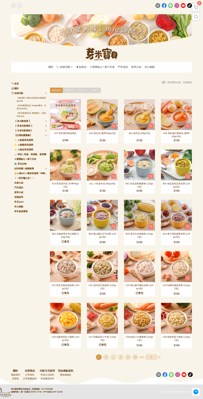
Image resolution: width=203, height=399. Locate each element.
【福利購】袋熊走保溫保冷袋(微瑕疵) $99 (31, 99)
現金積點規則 (65, 371)
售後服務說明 (47, 378)
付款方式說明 (47, 371)
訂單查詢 (29, 375)
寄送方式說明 (47, 375)
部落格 (15, 378)
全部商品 (30, 371)
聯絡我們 (15, 375)
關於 (15, 371)
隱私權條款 (65, 375)
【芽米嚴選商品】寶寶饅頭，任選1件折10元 (31, 114)
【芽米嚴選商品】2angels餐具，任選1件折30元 (31, 107)
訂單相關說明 (29, 378)
